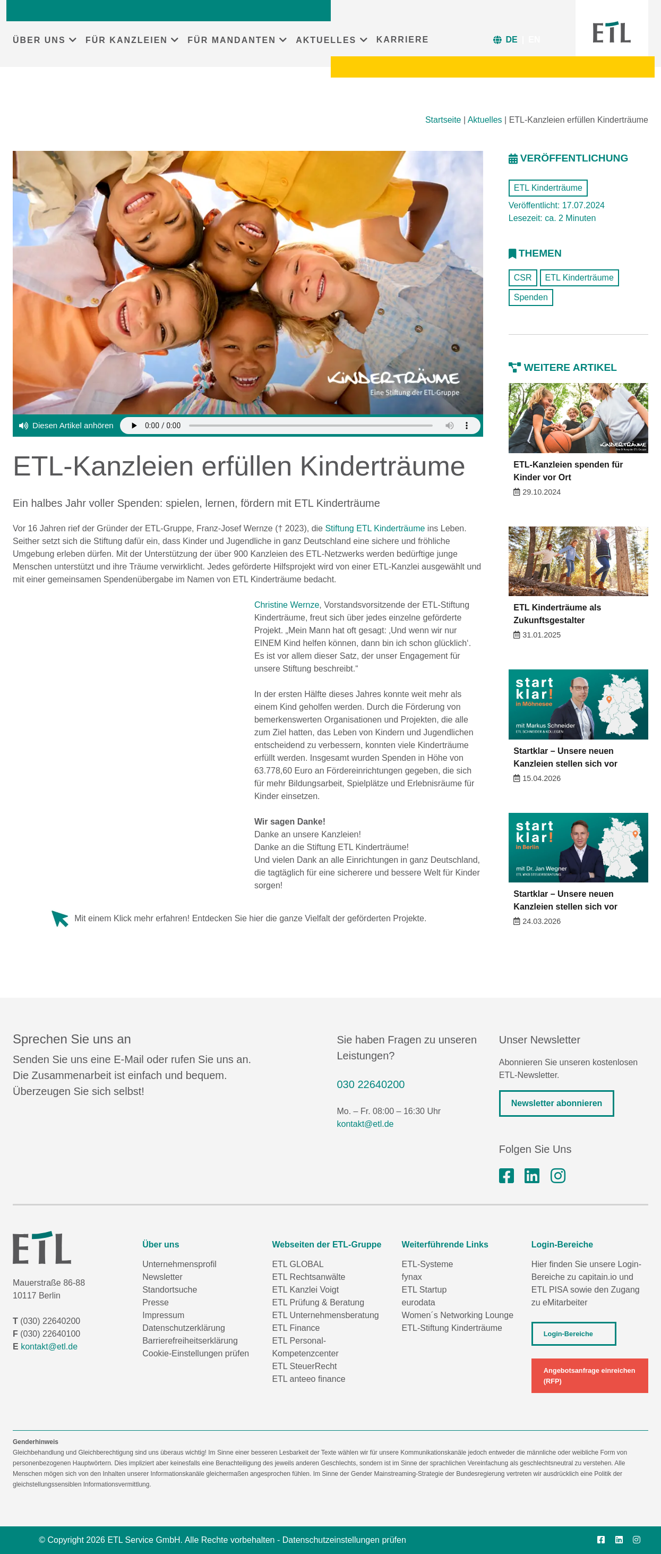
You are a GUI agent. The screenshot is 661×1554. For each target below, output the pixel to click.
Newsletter (162, 1276)
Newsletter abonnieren (557, 1103)
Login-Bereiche (568, 1334)
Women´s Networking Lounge (457, 1315)
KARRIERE (403, 39)
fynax (412, 1276)
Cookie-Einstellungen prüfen (195, 1353)
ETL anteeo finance (308, 1378)
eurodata (418, 1302)
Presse (155, 1302)
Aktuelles (485, 119)
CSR (523, 277)
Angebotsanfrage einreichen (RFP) (590, 1375)
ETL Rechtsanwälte (308, 1276)
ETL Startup (424, 1289)
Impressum (163, 1315)
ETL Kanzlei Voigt (305, 1289)
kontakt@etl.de (365, 1123)
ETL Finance (296, 1327)
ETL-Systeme (427, 1264)
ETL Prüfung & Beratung (318, 1302)
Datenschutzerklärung (183, 1327)
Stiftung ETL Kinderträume (375, 528)
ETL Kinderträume (548, 187)
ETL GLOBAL (297, 1264)
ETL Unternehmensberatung (325, 1315)
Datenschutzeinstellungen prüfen (344, 1539)
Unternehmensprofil (179, 1264)
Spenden (531, 297)
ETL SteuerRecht (304, 1366)
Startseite (443, 119)
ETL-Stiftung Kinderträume (452, 1327)
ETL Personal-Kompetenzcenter (305, 1347)
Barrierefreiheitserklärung (190, 1340)
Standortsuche (169, 1289)
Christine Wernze (286, 604)
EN (534, 39)
